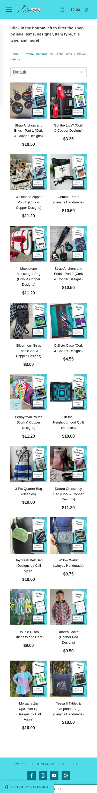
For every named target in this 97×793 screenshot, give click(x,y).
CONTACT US (77, 764)
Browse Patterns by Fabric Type (48, 54)
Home (14, 54)
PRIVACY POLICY (22, 764)
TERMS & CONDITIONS (50, 764)
